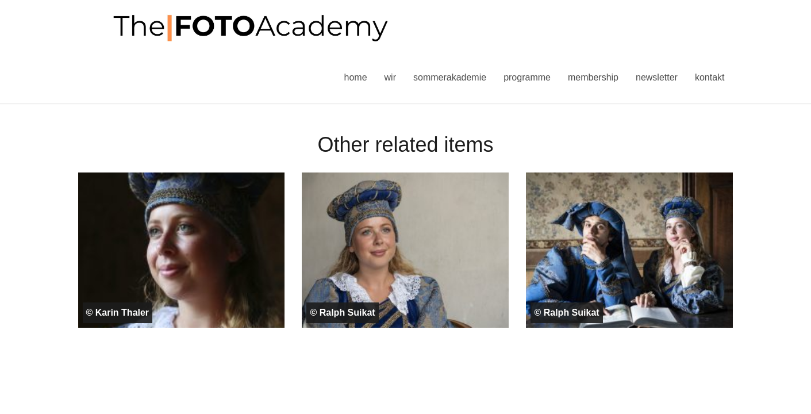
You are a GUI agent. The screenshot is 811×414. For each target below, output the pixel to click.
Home (355, 77)
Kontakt (710, 77)
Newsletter (657, 77)
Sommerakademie (449, 77)
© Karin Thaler (117, 312)
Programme (527, 77)
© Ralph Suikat (342, 312)
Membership (593, 77)
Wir (390, 77)
